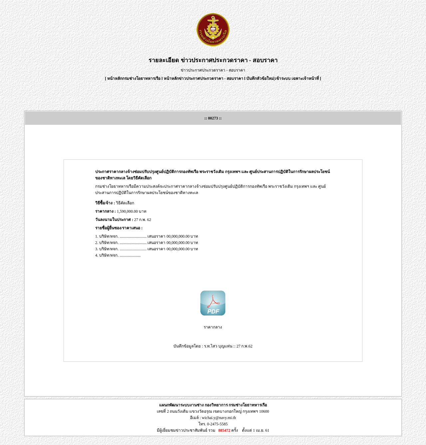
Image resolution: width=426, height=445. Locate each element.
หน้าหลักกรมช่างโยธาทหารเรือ (133, 78)
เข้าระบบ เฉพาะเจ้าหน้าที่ (297, 78)
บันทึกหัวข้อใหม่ (260, 78)
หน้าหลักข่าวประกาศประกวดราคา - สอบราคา (203, 78)
